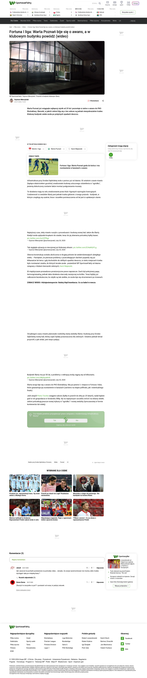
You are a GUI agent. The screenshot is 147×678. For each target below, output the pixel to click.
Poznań (62, 462)
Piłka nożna (37, 21)
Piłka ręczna (94, 21)
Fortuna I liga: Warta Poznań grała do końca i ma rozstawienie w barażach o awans (80, 166)
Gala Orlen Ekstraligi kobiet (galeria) (121, 582)
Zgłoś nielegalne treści (23, 590)
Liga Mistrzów (67, 638)
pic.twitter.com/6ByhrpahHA (38, 377)
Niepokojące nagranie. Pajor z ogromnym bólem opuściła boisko (56, 519)
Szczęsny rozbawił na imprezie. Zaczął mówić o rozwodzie (122, 577)
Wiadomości (62, 662)
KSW (12, 651)
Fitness (13, 648)
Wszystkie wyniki (127, 12)
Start (10, 27)
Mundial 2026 (25, 21)
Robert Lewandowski (89, 638)
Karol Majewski (66, 266)
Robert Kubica (87, 641)
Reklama (74, 659)
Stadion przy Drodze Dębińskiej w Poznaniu (39, 462)
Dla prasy (38, 659)
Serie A (64, 645)
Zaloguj (135, 3)
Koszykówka (105, 21)
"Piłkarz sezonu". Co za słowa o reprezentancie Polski (84, 519)
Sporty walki (70, 21)
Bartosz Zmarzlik (107, 641)
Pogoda (12, 662)
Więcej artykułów (121, 586)
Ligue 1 (47, 648)
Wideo (24, 27)
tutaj (47, 673)
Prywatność (47, 659)
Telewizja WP (40, 662)
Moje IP (54, 662)
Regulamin (82, 659)
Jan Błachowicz (106, 645)
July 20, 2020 (60, 241)
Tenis (46, 21)
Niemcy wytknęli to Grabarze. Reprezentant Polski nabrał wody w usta (24, 519)
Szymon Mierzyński (21, 100)
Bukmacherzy (82, 21)
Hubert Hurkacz (106, 648)
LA (120, 21)
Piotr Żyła (85, 648)
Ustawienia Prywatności (61, 659)
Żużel (62, 21)
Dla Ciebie (14, 21)
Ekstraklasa (48, 638)
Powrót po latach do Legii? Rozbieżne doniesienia (55, 494)
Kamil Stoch (105, 638)
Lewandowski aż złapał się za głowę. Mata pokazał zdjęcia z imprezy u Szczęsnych (127, 563)
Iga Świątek (86, 645)
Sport (70, 662)
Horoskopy (20, 662)
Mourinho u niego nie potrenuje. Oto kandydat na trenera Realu (86, 494)
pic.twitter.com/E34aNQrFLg (84, 247)
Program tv (30, 662)
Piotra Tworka (43, 396)
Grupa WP (23, 659)
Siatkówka (53, 21)
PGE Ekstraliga (67, 648)
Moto (115, 21)
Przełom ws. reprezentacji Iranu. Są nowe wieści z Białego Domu (24, 494)
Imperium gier (79, 662)
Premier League (50, 641)
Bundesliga (66, 641)
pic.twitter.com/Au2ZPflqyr (38, 238)
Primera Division (50, 645)
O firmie (30, 659)
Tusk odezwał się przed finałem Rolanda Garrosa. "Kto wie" (120, 572)
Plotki (48, 662)
